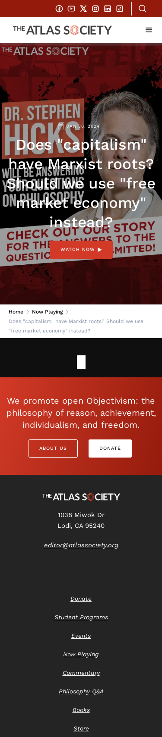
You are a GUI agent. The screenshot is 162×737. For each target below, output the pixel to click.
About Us (53, 448)
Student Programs (81, 617)
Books (81, 709)
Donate (110, 448)
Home (16, 312)
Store (81, 728)
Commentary (81, 672)
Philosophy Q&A (81, 691)
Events (81, 635)
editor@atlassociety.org (81, 545)
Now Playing (47, 312)
